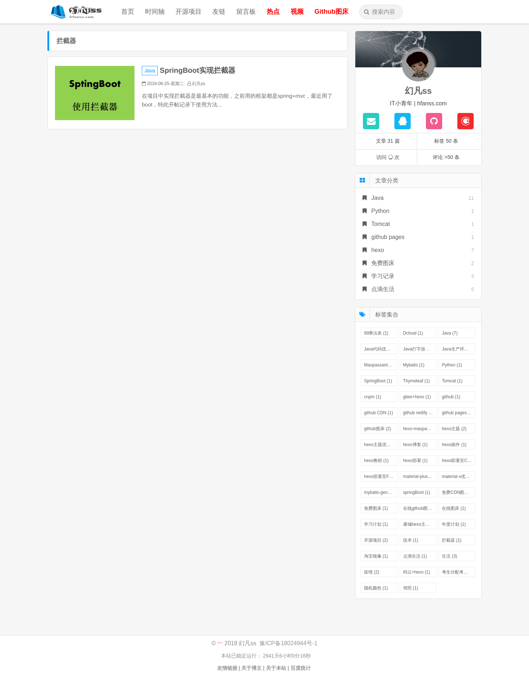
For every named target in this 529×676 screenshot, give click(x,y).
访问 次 (387, 157)
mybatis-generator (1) (380, 492)
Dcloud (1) (413, 333)
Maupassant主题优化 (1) (380, 365)
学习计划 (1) (376, 524)
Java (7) (449, 333)
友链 (218, 11)
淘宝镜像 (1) (376, 556)
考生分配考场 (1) (458, 572)
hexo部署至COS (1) (458, 460)
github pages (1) (457, 412)
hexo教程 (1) (376, 460)
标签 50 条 (446, 141)
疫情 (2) (371, 572)
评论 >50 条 (446, 157)
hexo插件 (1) (454, 444)
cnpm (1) (372, 396)
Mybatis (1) (413, 365)
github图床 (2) (377, 428)
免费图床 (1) (376, 508)
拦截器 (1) (451, 540)
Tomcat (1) (452, 380)
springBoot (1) (416, 492)
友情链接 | (228, 668)
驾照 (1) (410, 588)
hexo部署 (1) (415, 460)
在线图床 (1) (454, 508)
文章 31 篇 (387, 141)
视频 (297, 11)
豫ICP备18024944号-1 (288, 643)
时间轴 (155, 11)
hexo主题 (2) (454, 428)
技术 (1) (410, 540)
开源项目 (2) (376, 540)
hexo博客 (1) (415, 444)
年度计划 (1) (454, 524)
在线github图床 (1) (419, 508)
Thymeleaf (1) (416, 380)
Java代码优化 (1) (380, 349)
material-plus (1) (419, 476)
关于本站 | (277, 668)
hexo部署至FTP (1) (380, 476)
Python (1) (452, 365)
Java (149, 71)
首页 (127, 11)
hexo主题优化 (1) (380, 444)
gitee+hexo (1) (417, 396)
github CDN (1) (378, 412)
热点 (273, 11)
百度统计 (301, 668)
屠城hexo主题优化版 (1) (419, 524)
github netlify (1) (418, 412)
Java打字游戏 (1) (419, 349)
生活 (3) (449, 556)
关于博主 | (252, 668)
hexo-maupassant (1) (419, 428)
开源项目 (188, 11)
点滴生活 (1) (415, 556)
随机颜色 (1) (376, 588)
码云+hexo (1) (416, 572)
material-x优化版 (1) (458, 476)
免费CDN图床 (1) (458, 492)
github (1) (451, 396)
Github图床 (331, 11)
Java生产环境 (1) (458, 349)
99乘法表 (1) (376, 333)
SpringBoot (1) (378, 380)
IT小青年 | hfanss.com (418, 103)
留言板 (246, 11)
